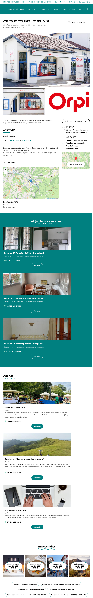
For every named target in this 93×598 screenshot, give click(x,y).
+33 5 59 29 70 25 (34, 504)
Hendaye (76, 488)
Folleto (73, 2)
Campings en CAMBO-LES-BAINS (63, 414)
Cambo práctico (70, 9)
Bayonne (76, 494)
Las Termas (33, 9)
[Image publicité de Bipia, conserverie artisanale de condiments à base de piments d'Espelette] (46, 474)
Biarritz (75, 500)
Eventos (82, 9)
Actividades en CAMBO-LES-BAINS (79, 390)
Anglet (75, 491)
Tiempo (64, 2)
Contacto (82, 2)
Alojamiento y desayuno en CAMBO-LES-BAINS (62, 409)
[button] (31, 182)
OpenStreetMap (52, 198)
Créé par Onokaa (46, 529)
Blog (56, 2)
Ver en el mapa (76, 165)
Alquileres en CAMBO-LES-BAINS (30, 414)
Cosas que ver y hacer (51, 9)
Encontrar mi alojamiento (15, 9)
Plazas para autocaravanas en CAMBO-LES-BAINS (46, 420)
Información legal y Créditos (37, 527)
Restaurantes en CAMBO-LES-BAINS (35, 390)
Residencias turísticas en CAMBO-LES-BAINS (28, 425)
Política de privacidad (55, 527)
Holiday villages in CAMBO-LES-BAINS (68, 425)
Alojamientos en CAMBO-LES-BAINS (13, 390)
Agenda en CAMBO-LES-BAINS (57, 390)
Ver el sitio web (72, 146)
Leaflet (47, 198)
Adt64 (75, 486)
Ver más (16, 270)
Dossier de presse (57, 491)
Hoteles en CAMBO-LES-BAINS (24, 409)
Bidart (75, 497)
